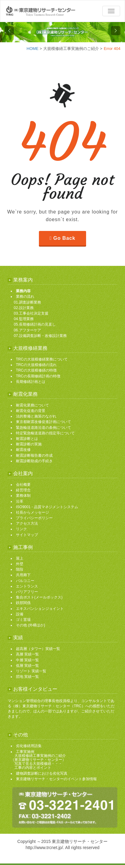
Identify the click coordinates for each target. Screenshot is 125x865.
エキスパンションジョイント (40, 608)
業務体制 (23, 495)
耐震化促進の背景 (30, 411)
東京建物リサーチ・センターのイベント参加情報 (56, 779)
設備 (19, 614)
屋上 (19, 558)
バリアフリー (27, 592)
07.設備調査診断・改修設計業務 (40, 336)
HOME (33, 48)
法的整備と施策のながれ (36, 416)
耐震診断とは (27, 438)
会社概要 (23, 484)
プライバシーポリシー (34, 518)
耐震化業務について (32, 405)
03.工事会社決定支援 (31, 313)
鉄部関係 (23, 603)
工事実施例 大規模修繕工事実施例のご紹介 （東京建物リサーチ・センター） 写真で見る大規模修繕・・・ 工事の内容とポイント (38, 760)
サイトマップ (27, 535)
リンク (21, 529)
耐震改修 (23, 450)
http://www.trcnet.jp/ (44, 847)
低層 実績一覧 (27, 665)
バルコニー (25, 581)
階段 (19, 569)
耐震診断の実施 (29, 444)
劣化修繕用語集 (29, 746)
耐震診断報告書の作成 (34, 455)
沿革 (19, 501)
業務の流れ (25, 296)
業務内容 (23, 291)
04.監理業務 (24, 319)
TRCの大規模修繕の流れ (36, 365)
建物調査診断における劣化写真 (41, 773)
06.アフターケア (27, 330)
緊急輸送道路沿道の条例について (43, 427)
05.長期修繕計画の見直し (35, 324)
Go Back (64, 238)
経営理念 (23, 490)
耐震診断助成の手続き (34, 461)
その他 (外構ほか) (30, 625)
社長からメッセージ (32, 512)
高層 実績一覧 (27, 654)
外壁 (19, 564)
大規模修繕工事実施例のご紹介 (71, 48)
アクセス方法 (27, 523)
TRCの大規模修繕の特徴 (36, 370)
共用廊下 (23, 575)
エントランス (27, 586)
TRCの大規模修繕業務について (42, 359)
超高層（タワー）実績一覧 (38, 649)
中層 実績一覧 (27, 660)
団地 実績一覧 (27, 676)
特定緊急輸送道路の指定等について (45, 433)
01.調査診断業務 (27, 302)
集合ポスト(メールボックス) (39, 597)
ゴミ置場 (23, 620)
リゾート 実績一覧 (31, 671)
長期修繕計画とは (30, 382)
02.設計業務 (24, 308)
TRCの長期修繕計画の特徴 (38, 376)
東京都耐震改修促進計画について (43, 422)
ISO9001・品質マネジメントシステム (47, 507)
